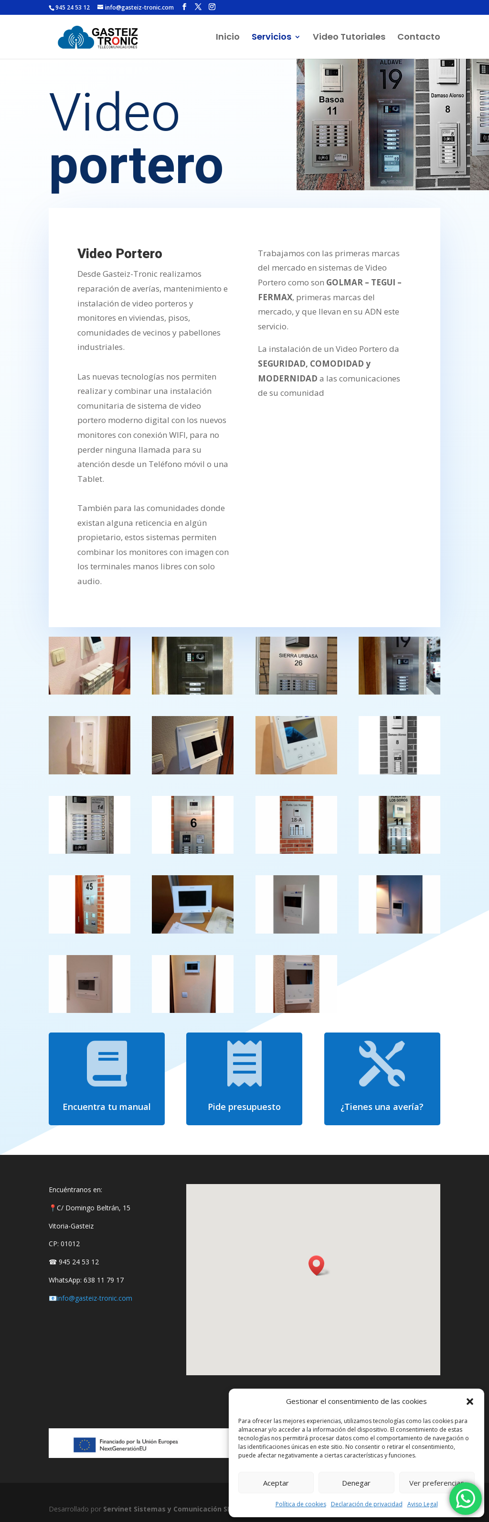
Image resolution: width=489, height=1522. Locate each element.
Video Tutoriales (349, 38)
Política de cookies (301, 1504)
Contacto (418, 38)
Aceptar (276, 1483)
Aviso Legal (422, 1504)
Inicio (228, 38)
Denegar (356, 1483)
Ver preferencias (436, 1483)
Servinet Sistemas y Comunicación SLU (169, 1508)
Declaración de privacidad (367, 1504)
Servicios (271, 38)
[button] (470, 1401)
